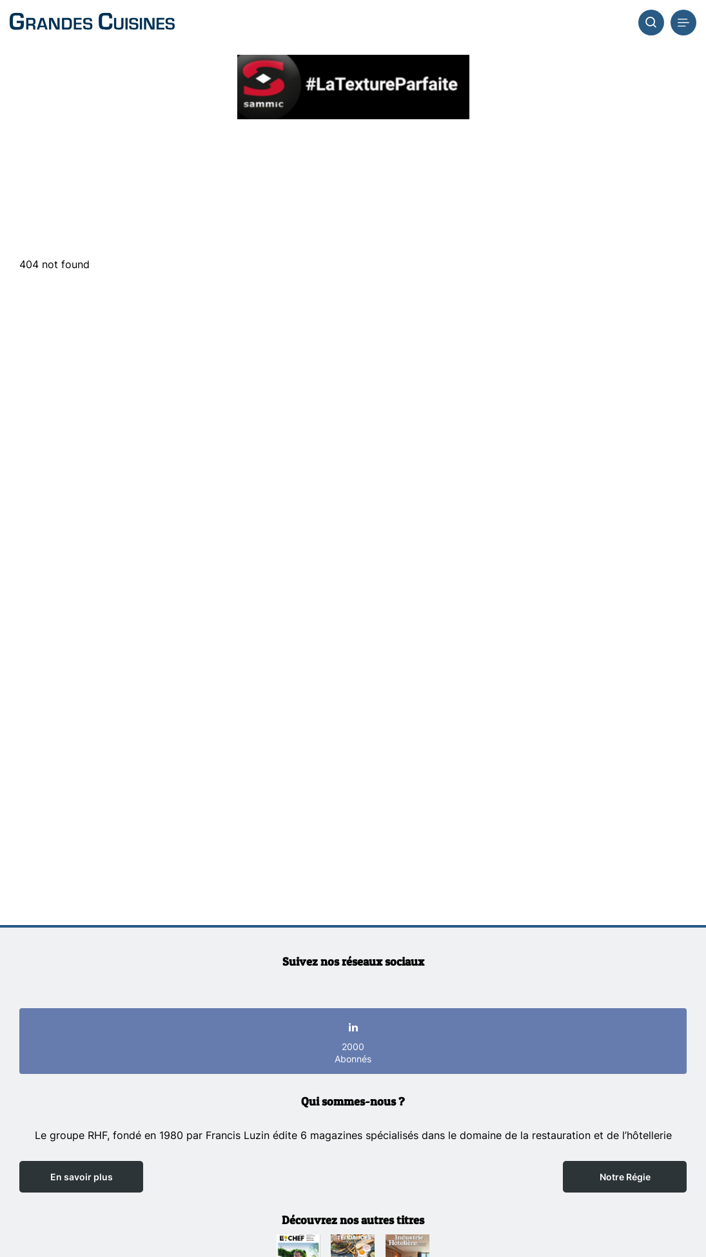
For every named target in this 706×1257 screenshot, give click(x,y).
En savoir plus (81, 1176)
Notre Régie (625, 1176)
